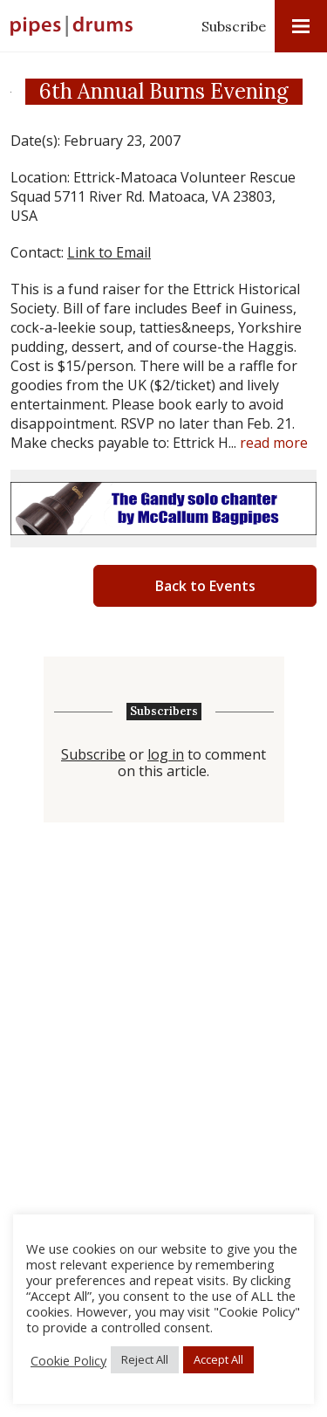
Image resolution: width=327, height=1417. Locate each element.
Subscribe (233, 26)
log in (165, 754)
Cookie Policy (68, 1360)
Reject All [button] (144, 1359)
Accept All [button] (218, 1359)
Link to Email (109, 252)
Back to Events (205, 585)
